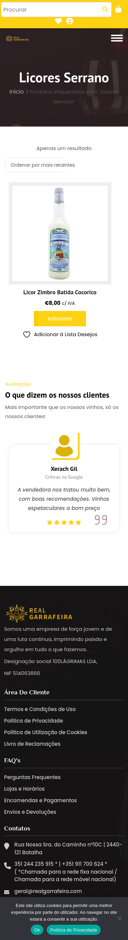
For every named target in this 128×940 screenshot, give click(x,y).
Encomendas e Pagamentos (40, 800)
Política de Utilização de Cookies (45, 732)
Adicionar (59, 318)
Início (17, 92)
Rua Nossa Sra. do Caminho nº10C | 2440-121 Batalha (68, 848)
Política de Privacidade (33, 720)
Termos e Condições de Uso (40, 709)
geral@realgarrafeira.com (48, 891)
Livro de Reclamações (32, 743)
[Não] (119, 918)
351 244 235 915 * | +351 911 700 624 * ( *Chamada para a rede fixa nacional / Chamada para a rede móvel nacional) (65, 871)
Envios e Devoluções (30, 811)
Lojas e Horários (24, 788)
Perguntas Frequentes (32, 777)
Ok (37, 930)
